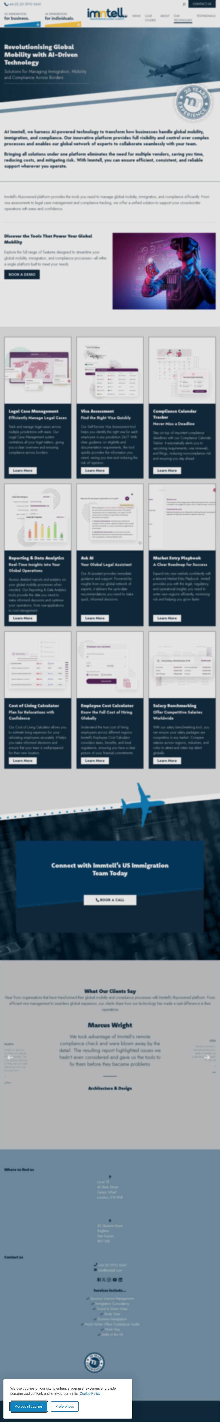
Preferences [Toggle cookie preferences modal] (64, 1406)
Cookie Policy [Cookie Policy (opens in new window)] (90, 1393)
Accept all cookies (29, 1406)
